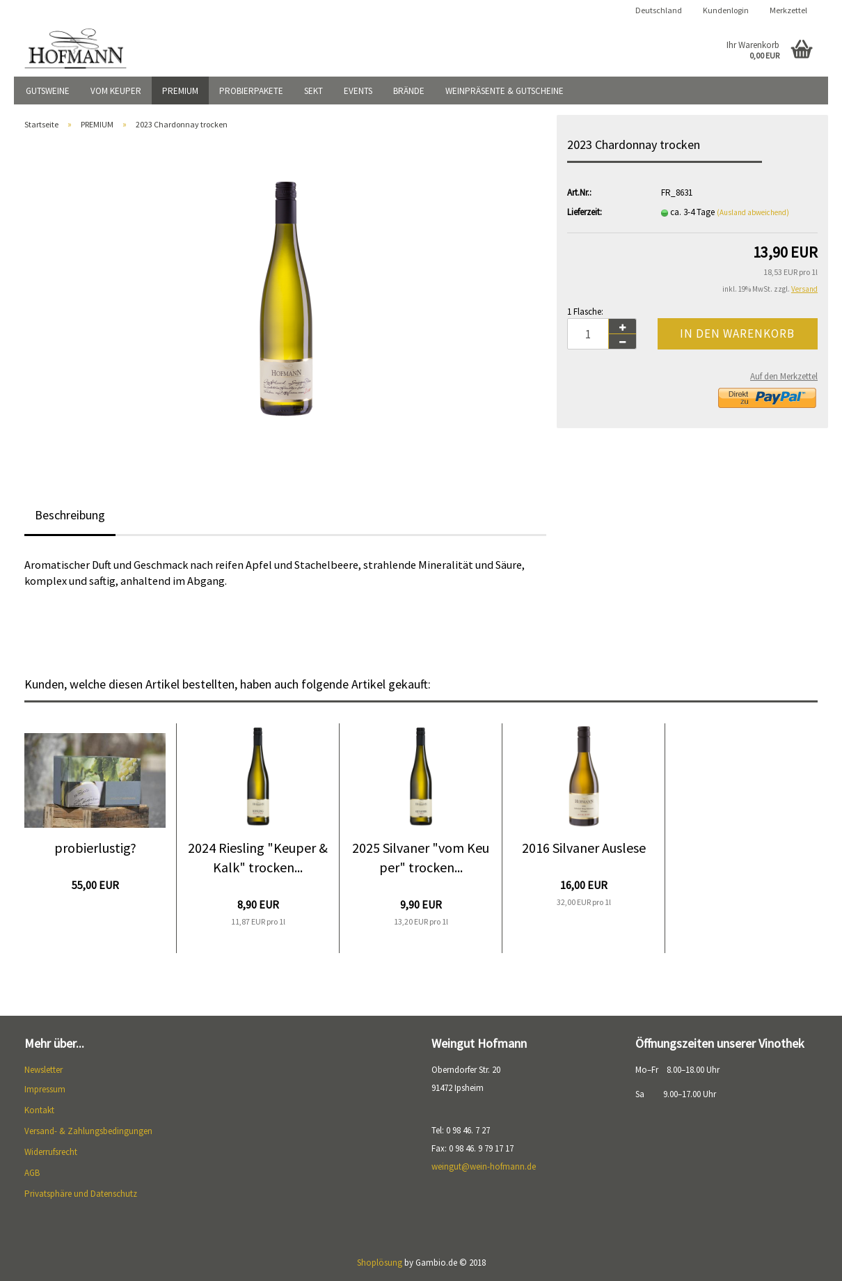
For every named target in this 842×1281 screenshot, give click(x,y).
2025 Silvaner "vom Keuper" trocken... (420, 858)
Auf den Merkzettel (784, 376)
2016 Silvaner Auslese (584, 847)
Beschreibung (70, 515)
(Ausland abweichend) (753, 212)
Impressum (44, 1089)
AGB (32, 1173)
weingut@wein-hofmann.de (483, 1166)
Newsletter (43, 1070)
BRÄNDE (408, 91)
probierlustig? (95, 847)
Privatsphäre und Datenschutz (80, 1194)
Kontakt (39, 1110)
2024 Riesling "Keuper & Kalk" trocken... (258, 858)
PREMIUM (180, 91)
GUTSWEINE (48, 91)
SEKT (313, 91)
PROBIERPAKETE (251, 91)
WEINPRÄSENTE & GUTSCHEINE (504, 91)
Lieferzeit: (584, 212)
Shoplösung (379, 1262)
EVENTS (358, 91)
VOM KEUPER (115, 91)
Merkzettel (788, 10)
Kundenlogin (726, 10)
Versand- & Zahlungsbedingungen (88, 1131)
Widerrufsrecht (50, 1152)
